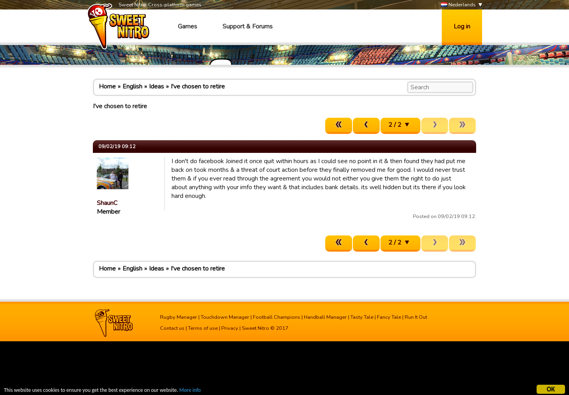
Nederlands (458, 5)
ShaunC (107, 203)
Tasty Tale (361, 317)
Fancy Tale (389, 317)
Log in (462, 26)
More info (190, 391)
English (132, 86)
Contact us (172, 328)
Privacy (229, 328)
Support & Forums (247, 26)
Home (107, 86)
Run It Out (416, 317)
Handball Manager (325, 317)
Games (187, 26)
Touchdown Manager (225, 317)
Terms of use (203, 328)
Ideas (156, 86)
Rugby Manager (178, 317)
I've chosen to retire (198, 86)
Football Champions (276, 317)
